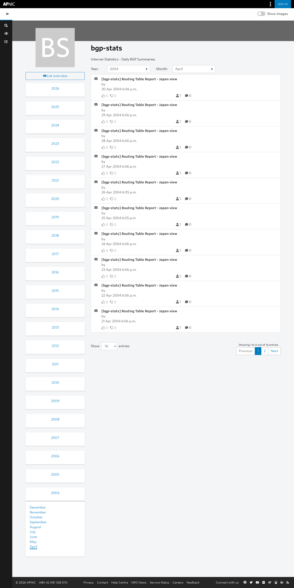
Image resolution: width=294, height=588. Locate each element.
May (33, 542)
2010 (55, 383)
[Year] (128, 69)
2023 (55, 144)
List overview (55, 76)
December (38, 507)
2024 (55, 125)
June (33, 537)
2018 (55, 236)
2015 (55, 291)
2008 (55, 419)
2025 (55, 107)
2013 (55, 327)
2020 (55, 199)
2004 (55, 493)
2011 (55, 364)
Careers (178, 582)
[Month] (194, 69)
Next (274, 351)
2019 (55, 217)
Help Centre (119, 582)
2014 (55, 309)
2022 (55, 162)
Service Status (159, 582)
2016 (55, 272)
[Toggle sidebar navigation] (7, 14)
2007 (55, 438)
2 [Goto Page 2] (265, 351)
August (35, 527)
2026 (55, 88)
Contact (102, 582)
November (38, 512)
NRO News (138, 582)
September (38, 522)
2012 (55, 346)
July (33, 532)
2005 (55, 474)
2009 (55, 401)
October (36, 517)
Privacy (89, 582)
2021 (55, 180)
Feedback (193, 582)
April (33, 547)
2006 (55, 456)
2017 (55, 254)
